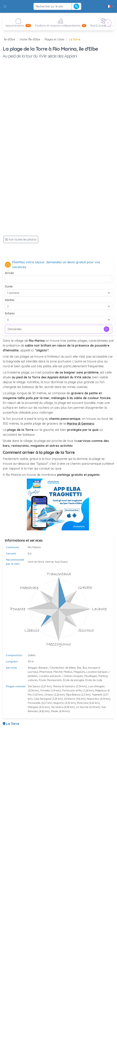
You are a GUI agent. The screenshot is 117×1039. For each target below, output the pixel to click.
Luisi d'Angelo (96, 686)
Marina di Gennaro (64, 686)
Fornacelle (34, 703)
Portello (45, 690)
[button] (5, 6)
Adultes (10, 300)
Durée (9, 286)
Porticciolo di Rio (72, 690)
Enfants (10, 313)
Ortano (48, 694)
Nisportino (93, 698)
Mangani (33, 707)
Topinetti (97, 694)
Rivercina (82, 703)
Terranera (57, 707)
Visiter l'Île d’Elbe (30, 39)
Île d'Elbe (9, 39)
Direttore (69, 698)
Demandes (58, 329)
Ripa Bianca (73, 694)
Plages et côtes (54, 39)
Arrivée (9, 273)
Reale (54, 711)
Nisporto (58, 703)
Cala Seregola (42, 698)
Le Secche (82, 707)
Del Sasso (34, 686)
